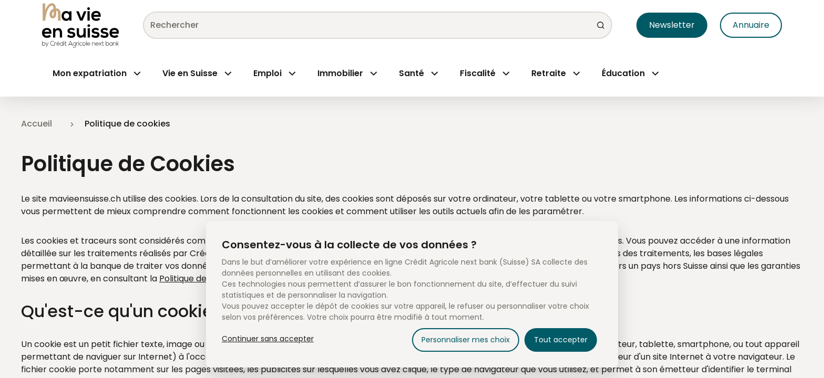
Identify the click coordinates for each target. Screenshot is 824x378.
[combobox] (373, 25)
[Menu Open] (97, 73)
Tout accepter (561, 339)
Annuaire (751, 25)
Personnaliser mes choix (465, 339)
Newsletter (672, 25)
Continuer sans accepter (268, 338)
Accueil (36, 124)
